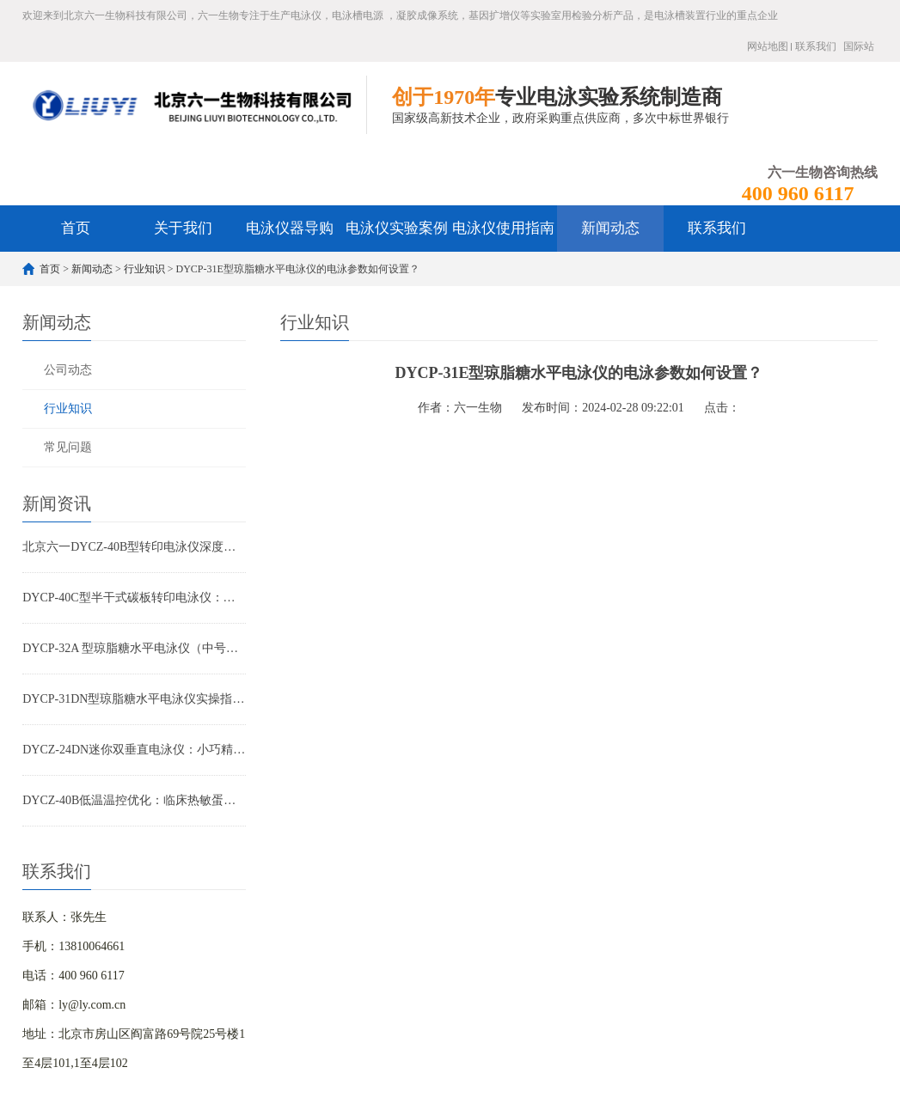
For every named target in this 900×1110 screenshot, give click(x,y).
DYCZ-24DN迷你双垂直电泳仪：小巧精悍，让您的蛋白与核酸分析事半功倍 (134, 749)
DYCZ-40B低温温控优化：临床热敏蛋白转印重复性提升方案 (134, 800)
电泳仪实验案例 (397, 228)
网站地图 (767, 46)
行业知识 (144, 269)
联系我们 (815, 46)
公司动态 (68, 369)
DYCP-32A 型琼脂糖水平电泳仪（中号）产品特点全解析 (134, 648)
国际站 (858, 46)
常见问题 (68, 447)
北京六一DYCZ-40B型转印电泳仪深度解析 (134, 546)
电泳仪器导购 (290, 228)
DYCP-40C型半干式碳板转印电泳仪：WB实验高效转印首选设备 (134, 597)
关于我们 (183, 228)
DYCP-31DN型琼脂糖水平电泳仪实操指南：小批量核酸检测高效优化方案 (134, 698)
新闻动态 (610, 228)
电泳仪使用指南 (503, 228)
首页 (75, 228)
